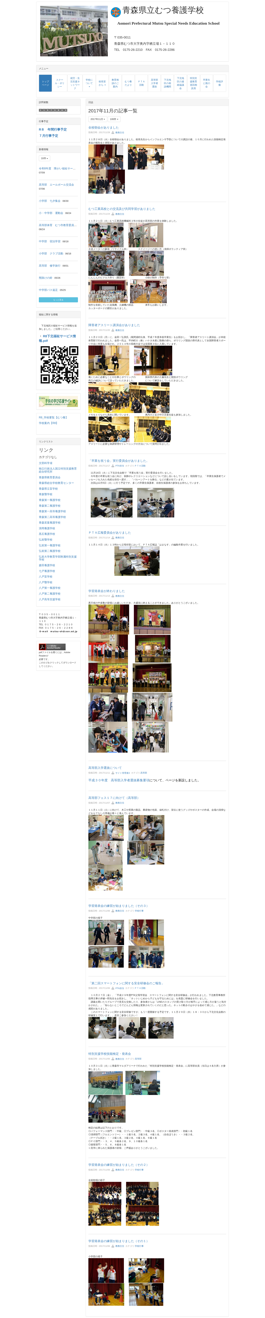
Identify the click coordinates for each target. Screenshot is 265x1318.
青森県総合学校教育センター (56, 483)
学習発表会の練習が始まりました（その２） (118, 1164)
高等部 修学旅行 (50, 265)
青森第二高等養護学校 (52, 517)
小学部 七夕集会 (50, 200)
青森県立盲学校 (48, 488)
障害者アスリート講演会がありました (114, 325)
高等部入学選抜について (105, 768)
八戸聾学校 (45, 582)
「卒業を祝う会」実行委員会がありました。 (118, 460)
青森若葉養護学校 (50, 522)
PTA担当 (117, 465)
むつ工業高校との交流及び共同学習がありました (121, 209)
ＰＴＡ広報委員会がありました (109, 532)
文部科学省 (45, 463)
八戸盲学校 (45, 576)
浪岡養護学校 (47, 528)
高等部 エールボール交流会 (56, 184)
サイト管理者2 (120, 773)
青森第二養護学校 (50, 505)
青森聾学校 (45, 494)
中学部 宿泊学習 (50, 241)
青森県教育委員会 (50, 477)
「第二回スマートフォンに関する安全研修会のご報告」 (126, 983)
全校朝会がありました (103, 127)
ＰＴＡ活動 (140, 465)
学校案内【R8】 (48, 423)
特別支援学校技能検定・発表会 (109, 1053)
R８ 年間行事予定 (53, 129)
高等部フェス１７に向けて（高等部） (114, 798)
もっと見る (58, 300)
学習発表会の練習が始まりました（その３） (118, 906)
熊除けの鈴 (45, 277)
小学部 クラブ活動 (51, 253)
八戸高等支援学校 (50, 599)
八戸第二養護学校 (50, 593)
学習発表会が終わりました (106, 591)
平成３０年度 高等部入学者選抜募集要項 (118, 780)
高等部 (143, 773)
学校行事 (139, 911)
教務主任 (117, 132)
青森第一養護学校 (50, 500)
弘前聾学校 (45, 539)
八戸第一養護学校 (50, 587)
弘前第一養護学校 (50, 545)
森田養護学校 (47, 565)
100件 (114, 119)
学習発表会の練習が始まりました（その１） (118, 1241)
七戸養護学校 (47, 571)
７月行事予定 (48, 136)
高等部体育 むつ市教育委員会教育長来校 (64, 225)
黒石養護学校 (47, 533)
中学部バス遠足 (48, 290)
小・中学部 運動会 (51, 213)
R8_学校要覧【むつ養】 (53, 417)
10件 (44, 158)
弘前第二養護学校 (50, 551)
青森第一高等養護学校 (52, 511)
